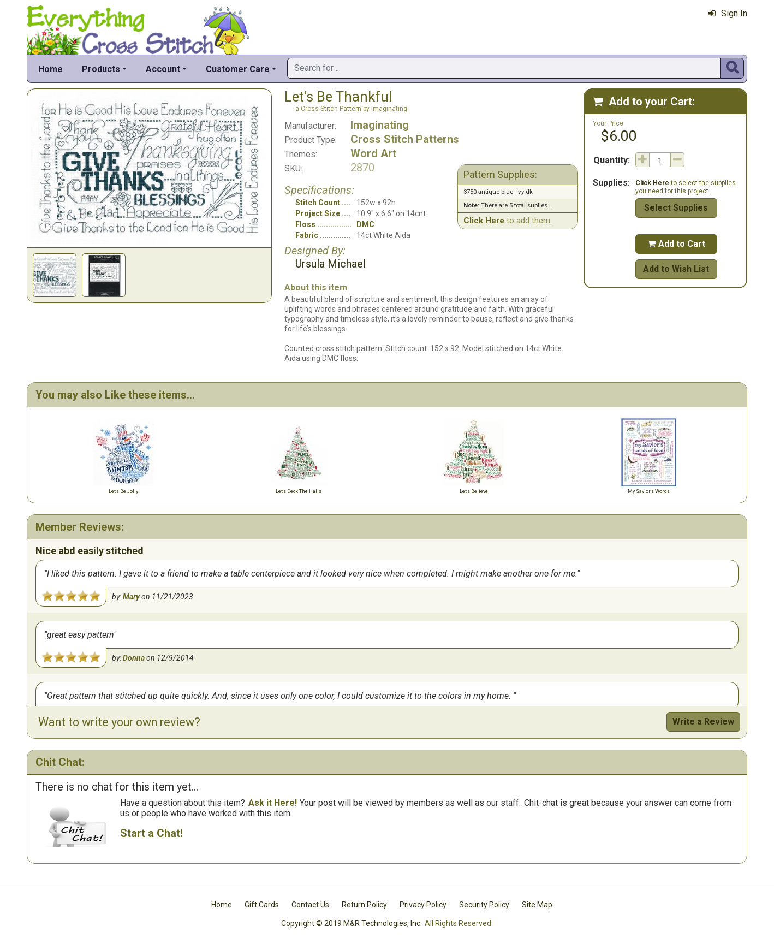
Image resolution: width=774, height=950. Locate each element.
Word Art (373, 153)
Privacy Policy (423, 904)
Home (50, 69)
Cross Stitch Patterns (404, 139)
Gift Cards (262, 904)
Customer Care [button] (238, 69)
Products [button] (101, 69)
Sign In (727, 13)
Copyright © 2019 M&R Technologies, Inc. (351, 923)
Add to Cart (676, 244)
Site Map (537, 904)
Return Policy (364, 904)
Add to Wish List (676, 269)
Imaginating (379, 125)
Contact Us (310, 904)
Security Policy (484, 904)
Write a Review (703, 721)
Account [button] (163, 69)
